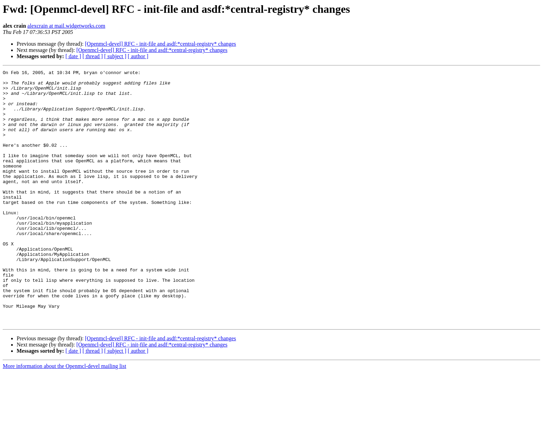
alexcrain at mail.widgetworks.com (66, 26)
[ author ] (138, 56)
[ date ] (73, 56)
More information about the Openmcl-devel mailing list (64, 417)
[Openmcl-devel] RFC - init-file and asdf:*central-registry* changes (160, 44)
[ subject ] (115, 56)
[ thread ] (92, 56)
